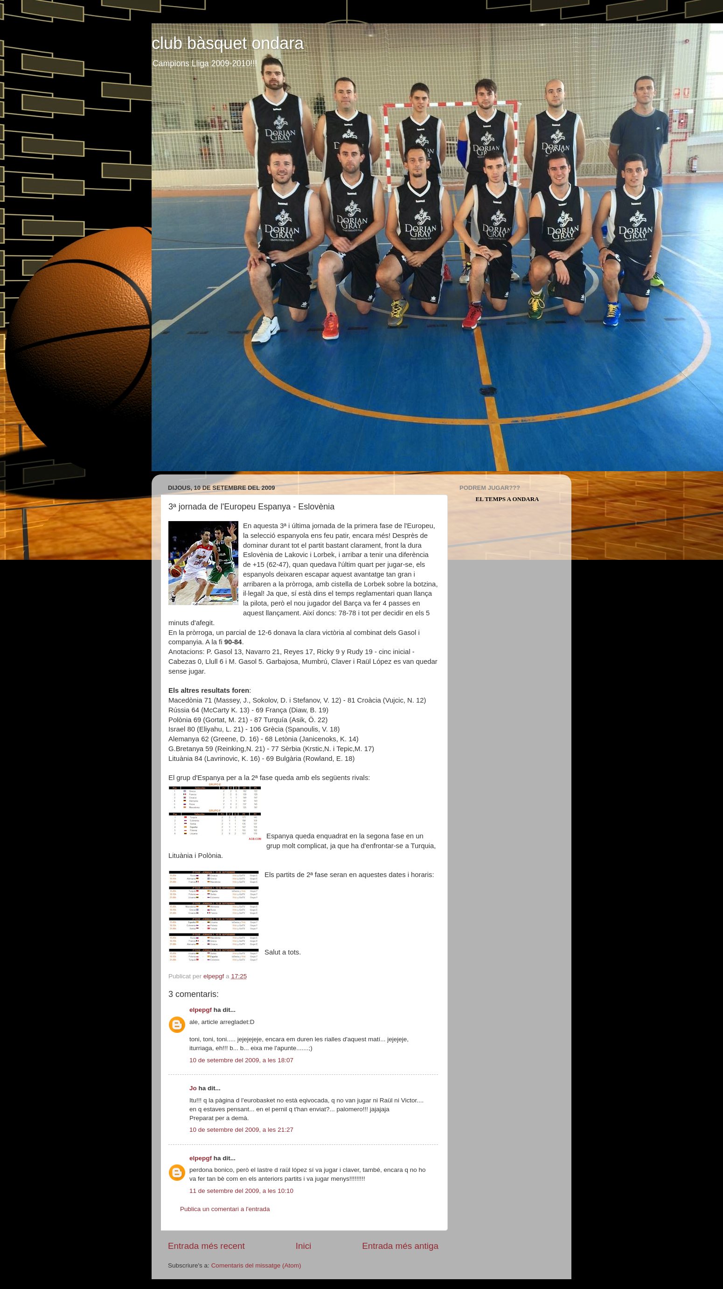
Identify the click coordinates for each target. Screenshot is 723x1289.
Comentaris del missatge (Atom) (256, 1265)
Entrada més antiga (400, 1246)
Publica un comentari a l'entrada (225, 1208)
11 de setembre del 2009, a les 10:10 (241, 1190)
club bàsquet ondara (228, 43)
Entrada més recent (206, 1246)
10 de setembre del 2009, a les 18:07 (241, 1060)
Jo (193, 1088)
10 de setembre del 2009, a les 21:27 (241, 1129)
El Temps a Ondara (507, 498)
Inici (304, 1246)
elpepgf (200, 1009)
